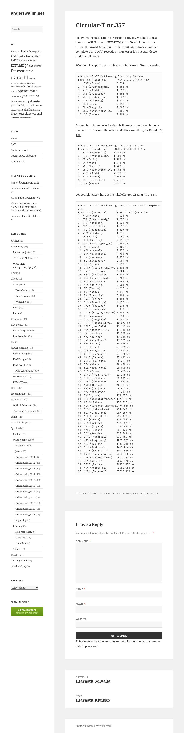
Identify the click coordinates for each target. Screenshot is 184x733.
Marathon (20, 543)
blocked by (27, 611)
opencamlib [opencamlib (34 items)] (27, 91)
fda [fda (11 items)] (34, 60)
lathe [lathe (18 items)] (32, 78)
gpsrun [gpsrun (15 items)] (37, 65)
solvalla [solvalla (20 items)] (27, 109)
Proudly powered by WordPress (93, 725)
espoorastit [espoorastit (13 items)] (24, 60)
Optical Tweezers (22, 405)
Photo (14, 388)
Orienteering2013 (25, 468)
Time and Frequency (24, 411)
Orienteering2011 (25, 457)
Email (81, 604)
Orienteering (20, 439)
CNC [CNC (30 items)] (14, 56)
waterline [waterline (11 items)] (15, 118)
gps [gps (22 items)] (31, 65)
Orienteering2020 (25, 508)
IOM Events (19, 365)
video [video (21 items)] (28, 113)
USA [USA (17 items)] (21, 113)
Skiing (16, 549)
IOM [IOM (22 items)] (30, 71)
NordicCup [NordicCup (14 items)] (35, 86)
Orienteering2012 (25, 462)
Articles (15, 240)
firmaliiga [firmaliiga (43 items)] (19, 65)
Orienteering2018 (25, 497)
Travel (14, 554)
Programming (18, 393)
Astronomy (17, 246)
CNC (13, 278)
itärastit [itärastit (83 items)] (19, 77)
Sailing (14, 416)
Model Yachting (19, 347)
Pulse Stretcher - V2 (29, 197)
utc (156, 493)
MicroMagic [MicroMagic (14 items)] (17, 86)
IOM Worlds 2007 (25, 370)
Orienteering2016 (25, 485)
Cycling (17, 434)
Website (81, 619)
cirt (152, 493)
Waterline (20, 301)
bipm (146, 493)
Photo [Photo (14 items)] (14, 101)
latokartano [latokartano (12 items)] (16, 83)
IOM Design (19, 359)
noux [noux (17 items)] (14, 91)
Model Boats (17, 161)
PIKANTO (18, 382)
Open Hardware (20, 150)
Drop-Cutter (22, 290)
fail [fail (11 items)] (31, 60)
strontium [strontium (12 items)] (36, 110)
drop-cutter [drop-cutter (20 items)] (32, 56)
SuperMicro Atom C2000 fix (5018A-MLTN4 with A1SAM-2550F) (26, 207)
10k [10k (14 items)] (12, 51)
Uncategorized (19, 560)
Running (18, 526)
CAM (13, 144)
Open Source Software (23, 155)
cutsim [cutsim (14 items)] (21, 56)
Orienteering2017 (25, 491)
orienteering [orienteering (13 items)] (17, 96)
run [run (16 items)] (40, 105)
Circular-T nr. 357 (124, 38)
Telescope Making (23, 258)
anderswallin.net (27, 13)
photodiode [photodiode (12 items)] (22, 101)
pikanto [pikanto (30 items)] (34, 101)
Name (80, 589)
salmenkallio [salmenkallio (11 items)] (16, 110)
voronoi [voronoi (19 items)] (37, 113)
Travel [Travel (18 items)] (14, 113)
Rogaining (20, 520)
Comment (83, 541)
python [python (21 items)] (33, 105)
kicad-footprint (21, 330)
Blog (13, 272)
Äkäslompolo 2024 (29, 182)
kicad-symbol (20, 336)
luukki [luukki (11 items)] (24, 83)
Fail (13, 341)
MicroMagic (19, 376)
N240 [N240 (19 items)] (26, 86)
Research (16, 399)
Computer (16, 318)
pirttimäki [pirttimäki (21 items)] (17, 105)
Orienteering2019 (25, 503)
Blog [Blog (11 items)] (34, 52)
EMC (15, 307)
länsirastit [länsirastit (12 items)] (31, 83)
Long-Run (20, 537)
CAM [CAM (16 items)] (39, 51)
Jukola (18, 451)
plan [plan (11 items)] (26, 106)
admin (106, 493)
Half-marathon (23, 531)
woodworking (18, 566)
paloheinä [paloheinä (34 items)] (31, 96)
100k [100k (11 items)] (17, 52)
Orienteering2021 (25, 514)
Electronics (17, 324)
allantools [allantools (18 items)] (25, 51)
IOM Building (20, 353)
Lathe (16, 313)
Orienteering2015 (25, 480)
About (14, 138)
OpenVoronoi (22, 295)
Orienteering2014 (25, 474)
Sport (14, 428)
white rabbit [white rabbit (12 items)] (25, 117)
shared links (17, 422)
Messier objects (21, 252)
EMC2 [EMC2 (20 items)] (14, 60)
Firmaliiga (21, 445)
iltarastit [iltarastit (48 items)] (19, 70)
